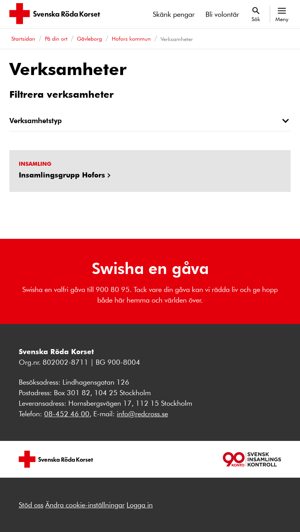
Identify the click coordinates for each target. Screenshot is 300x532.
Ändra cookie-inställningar (85, 504)
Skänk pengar (174, 14)
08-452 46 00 (66, 413)
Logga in (140, 504)
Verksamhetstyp (35, 120)
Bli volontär (222, 14)
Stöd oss (31, 504)
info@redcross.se (142, 413)
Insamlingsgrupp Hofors (62, 174)
